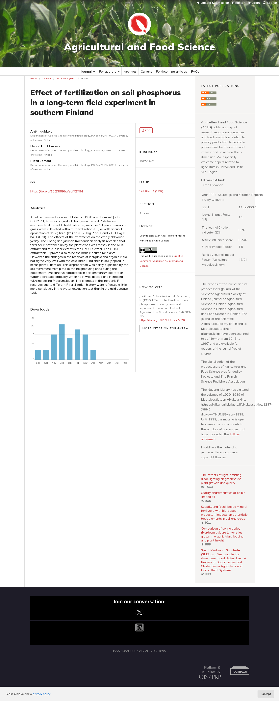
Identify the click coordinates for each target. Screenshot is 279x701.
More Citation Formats (164, 328)
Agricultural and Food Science (139, 46)
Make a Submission (213, 3)
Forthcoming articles (171, 71)
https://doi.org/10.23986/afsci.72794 (56, 191)
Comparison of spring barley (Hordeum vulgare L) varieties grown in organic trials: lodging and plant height (222, 534)
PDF (147, 130)
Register (238, 3)
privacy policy (41, 694)
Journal (86, 71)
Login (254, 3)
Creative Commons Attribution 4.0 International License (161, 260)
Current (146, 71)
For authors (108, 71)
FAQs (195, 71)
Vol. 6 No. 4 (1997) (66, 78)
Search (270, 3)
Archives (130, 71)
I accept (266, 694)
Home (34, 78)
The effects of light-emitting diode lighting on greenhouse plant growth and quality (221, 479)
